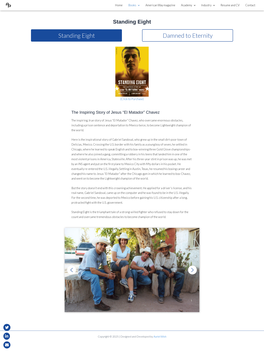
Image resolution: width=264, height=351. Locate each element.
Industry (208, 5)
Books (134, 5)
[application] (138, 5)
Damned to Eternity (188, 35)
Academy (188, 5)
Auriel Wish (160, 336)
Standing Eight (76, 35)
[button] (71, 270)
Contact (250, 5)
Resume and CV (230, 5)
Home (119, 5)
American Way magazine (160, 5)
